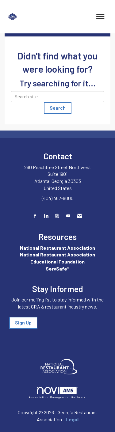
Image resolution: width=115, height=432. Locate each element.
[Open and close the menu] (66, 16)
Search (58, 108)
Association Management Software (57, 392)
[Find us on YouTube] (68, 216)
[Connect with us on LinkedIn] (46, 216)
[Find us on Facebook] (35, 216)
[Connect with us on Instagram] (57, 216)
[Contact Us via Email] (79, 216)
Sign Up (23, 322)
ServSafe (56, 268)
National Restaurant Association (57, 248)
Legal (72, 419)
